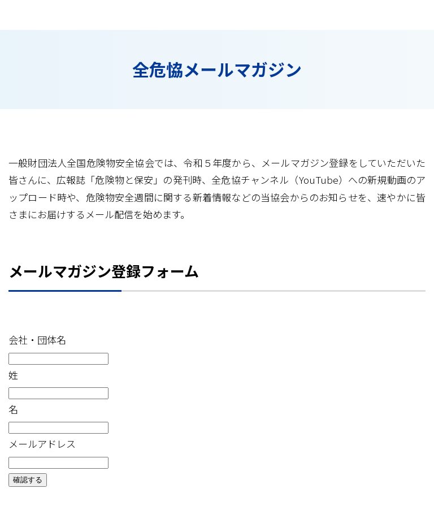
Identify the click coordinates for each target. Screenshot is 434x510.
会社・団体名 (37, 339)
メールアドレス (42, 443)
